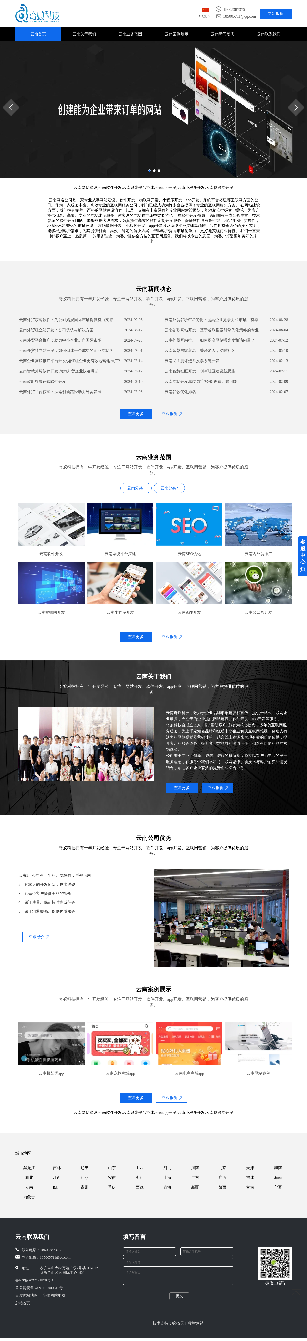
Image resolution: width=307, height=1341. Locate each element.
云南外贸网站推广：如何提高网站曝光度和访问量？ (210, 340)
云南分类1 (136, 488)
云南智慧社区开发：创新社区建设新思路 (200, 371)
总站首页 (22, 1303)
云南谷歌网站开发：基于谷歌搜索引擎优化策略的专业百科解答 (215, 330)
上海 (167, 1177)
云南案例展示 (176, 34)
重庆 (112, 1187)
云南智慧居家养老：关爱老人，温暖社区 (200, 350)
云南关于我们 (84, 34)
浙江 (140, 1177)
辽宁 (84, 1168)
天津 (250, 1168)
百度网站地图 (26, 1295)
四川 (57, 1187)
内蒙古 (29, 1197)
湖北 (29, 1177)
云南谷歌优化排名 (180, 392)
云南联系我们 (269, 34)
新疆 (195, 1187)
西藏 (140, 1187)
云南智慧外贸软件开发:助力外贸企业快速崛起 (58, 371)
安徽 (112, 1177)
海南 (278, 1177)
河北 (167, 1168)
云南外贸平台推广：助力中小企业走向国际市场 (60, 340)
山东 (112, 1168)
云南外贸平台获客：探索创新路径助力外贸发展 (60, 392)
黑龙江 (29, 1168)
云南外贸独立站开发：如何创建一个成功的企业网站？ (66, 350)
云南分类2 (169, 488)
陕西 (222, 1187)
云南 (29, 1187)
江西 (57, 1177)
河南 (195, 1168)
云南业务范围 (130, 34)
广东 (195, 1177)
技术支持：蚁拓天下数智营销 (178, 1326)
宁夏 (278, 1187)
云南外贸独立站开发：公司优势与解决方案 (56, 330)
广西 (222, 1177)
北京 (222, 1168)
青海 (167, 1187)
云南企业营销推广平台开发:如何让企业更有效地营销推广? (69, 361)
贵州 (84, 1187)
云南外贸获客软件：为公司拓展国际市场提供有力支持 (66, 320)
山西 (140, 1168)
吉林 (57, 1168)
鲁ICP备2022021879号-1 (34, 1280)
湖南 (278, 1168)
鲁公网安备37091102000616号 (39, 1288)
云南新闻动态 (222, 34)
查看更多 (136, 414)
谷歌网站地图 (54, 1295)
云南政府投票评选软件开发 (42, 381)
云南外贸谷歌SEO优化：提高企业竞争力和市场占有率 (211, 320)
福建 (250, 1177)
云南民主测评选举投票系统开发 (192, 361)
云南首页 (38, 34)
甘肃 (250, 1187)
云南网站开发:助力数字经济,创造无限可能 (201, 381)
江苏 (84, 1177)
